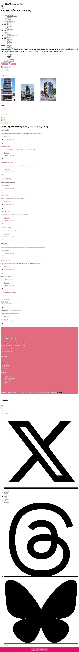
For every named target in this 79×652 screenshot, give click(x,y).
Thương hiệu (10, 59)
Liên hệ (5, 368)
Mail (5, 500)
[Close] (1, 408)
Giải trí (8, 57)
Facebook (6, 413)
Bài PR (5, 383)
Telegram (6, 492)
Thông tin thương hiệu (9, 21)
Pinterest (6, 493)
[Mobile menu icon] (39, 1)
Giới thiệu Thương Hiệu (9, 376)
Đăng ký (13, 64)
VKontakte (6, 499)
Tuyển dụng (6, 365)
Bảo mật (32, 392)
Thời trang (9, 17)
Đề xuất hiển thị (7, 379)
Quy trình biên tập (39, 392)
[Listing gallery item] (8, 101)
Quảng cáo (6, 363)
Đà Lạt (8, 43)
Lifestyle (9, 56)
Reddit (5, 497)
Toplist (5, 382)
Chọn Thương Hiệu (19, 392)
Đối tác (5, 362)
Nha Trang (9, 42)
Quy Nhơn (9, 47)
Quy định (27, 392)
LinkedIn (6, 495)
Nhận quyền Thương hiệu (9, 378)
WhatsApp (6, 491)
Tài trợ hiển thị (7, 381)
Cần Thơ (9, 45)
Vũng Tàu (9, 40)
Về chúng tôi (6, 360)
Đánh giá (6, 23)
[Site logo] (12, 5)
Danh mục (6, 12)
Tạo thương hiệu (6, 62)
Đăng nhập (5, 64)
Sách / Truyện (10, 54)
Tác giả (5, 366)
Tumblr (5, 496)
